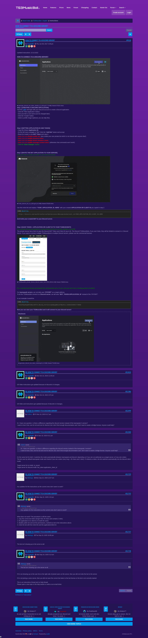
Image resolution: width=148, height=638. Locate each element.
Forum (76, 7)
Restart (120, 607)
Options (122, 590)
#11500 (128, 432)
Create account (118, 12)
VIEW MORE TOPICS (74, 624)
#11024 (128, 372)
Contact (94, 7)
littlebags (30, 478)
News (69, 7)
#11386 (128, 391)
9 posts (129, 30)
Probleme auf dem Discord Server (90, 607)
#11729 (128, 474)
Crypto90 (30, 44)
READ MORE (29, 619)
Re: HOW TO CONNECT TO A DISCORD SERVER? (41, 372)
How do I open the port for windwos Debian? (60, 607)
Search (122, 7)
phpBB (48, 634)
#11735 (128, 493)
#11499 (128, 411)
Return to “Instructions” (23, 595)
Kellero (29, 414)
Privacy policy (27, 631)
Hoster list (103, 7)
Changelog (84, 7)
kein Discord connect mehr (30, 607)
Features (53, 7)
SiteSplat (35, 634)
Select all (25, 211)
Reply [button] (19, 34)
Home (45, 7)
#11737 (128, 532)
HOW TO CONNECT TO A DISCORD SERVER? (31, 26)
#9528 (128, 40)
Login (129, 12)
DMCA (35, 631)
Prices (61, 7)
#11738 (128, 551)
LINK (24, 109)
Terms (41, 631)
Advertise (18, 631)
